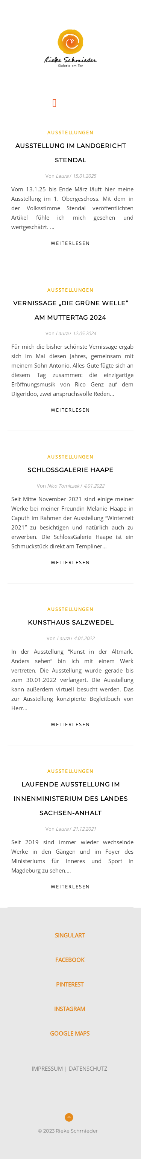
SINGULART (70, 935)
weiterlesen (70, 243)
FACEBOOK (69, 960)
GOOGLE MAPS (69, 1033)
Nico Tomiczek (63, 485)
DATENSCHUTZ (88, 1068)
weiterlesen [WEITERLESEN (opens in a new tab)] (70, 409)
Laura (62, 175)
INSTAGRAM (69, 1009)
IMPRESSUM (47, 1068)
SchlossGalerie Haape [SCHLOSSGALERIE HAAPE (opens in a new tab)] (70, 470)
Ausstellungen (70, 132)
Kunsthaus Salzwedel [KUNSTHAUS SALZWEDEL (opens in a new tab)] (71, 622)
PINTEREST (69, 984)
